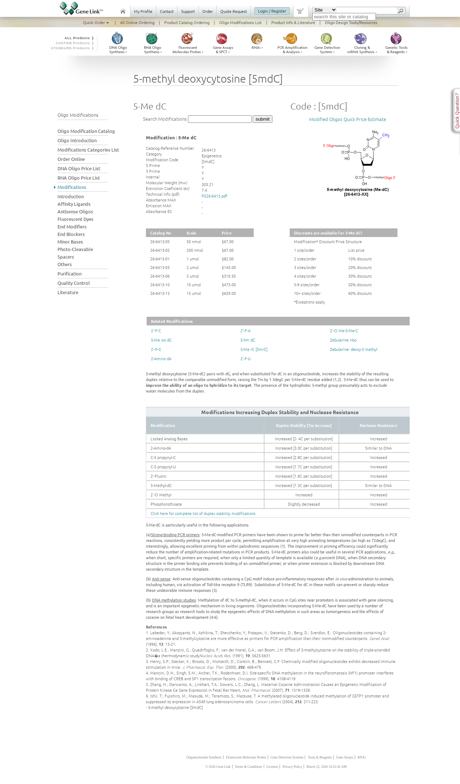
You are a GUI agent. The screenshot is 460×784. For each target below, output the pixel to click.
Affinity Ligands (74, 204)
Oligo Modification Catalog (86, 131)
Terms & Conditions (248, 767)
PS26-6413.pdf (214, 196)
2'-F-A (245, 330)
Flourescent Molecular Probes (246, 757)
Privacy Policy (292, 767)
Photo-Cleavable (75, 249)
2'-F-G (156, 349)
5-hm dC (247, 340)
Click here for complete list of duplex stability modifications (203, 513)
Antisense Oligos (75, 211)
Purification (70, 273)
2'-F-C (156, 330)
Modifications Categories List (88, 150)
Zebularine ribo (343, 340)
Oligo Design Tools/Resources (351, 22)
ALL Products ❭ (80, 38)
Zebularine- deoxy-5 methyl (353, 349)
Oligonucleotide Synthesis (204, 757)
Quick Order (96, 22)
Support (188, 11)
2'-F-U (245, 358)
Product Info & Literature (293, 22)
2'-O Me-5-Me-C (344, 330)
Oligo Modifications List (240, 22)
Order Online (71, 159)
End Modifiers (72, 226)
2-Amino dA (161, 358)
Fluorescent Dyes (75, 219)
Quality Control (74, 283)
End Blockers (71, 234)
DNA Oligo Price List (79, 168)
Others (65, 264)
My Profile (143, 11)
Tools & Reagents (320, 757)
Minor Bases (70, 241)
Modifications (72, 187)
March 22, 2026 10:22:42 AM (327, 767)
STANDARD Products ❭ (73, 48)
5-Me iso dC (161, 340)
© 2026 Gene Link (217, 767)
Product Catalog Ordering (187, 22)
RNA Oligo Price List (79, 178)
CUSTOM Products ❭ (75, 43)
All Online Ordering (137, 22)
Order (207, 11)
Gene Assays (344, 757)
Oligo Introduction (77, 140)
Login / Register (272, 11)
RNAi (361, 757)
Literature (68, 292)
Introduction (71, 196)
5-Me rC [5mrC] (253, 349)
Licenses (273, 767)
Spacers (66, 257)
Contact (167, 11)
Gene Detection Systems (287, 757)
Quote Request (233, 11)
